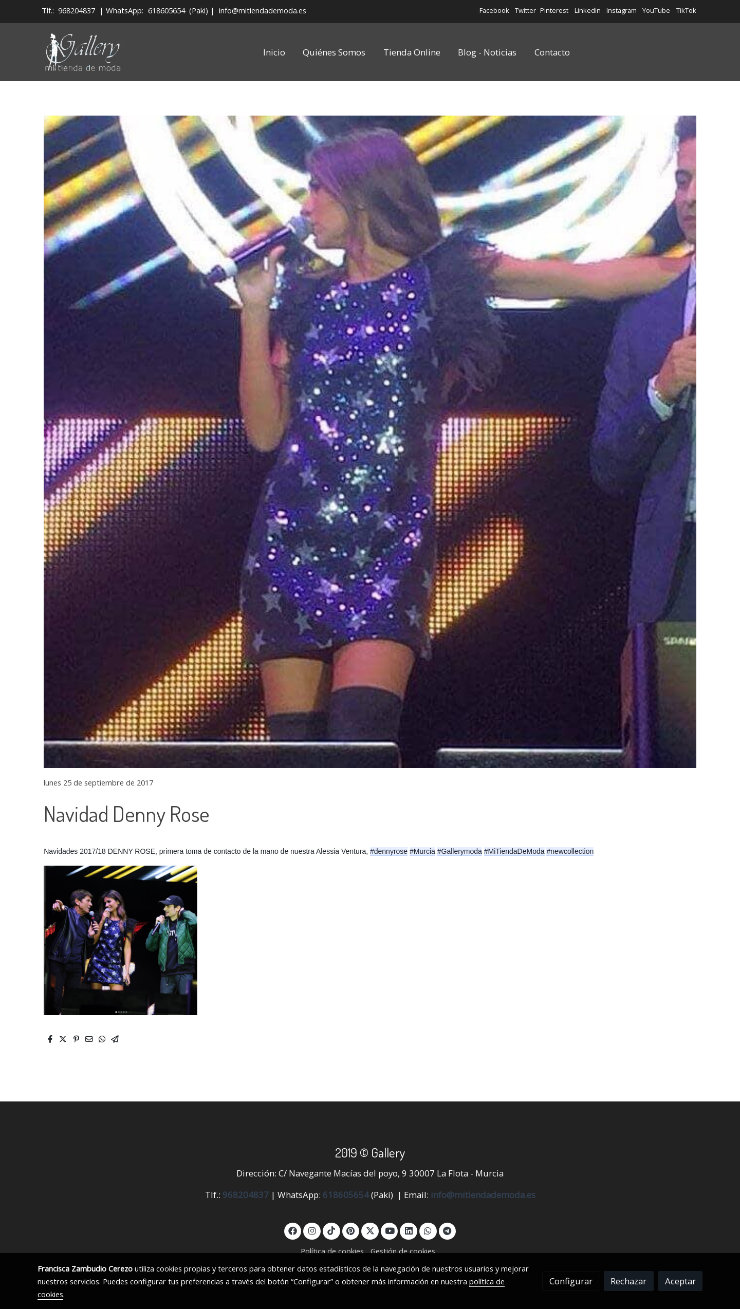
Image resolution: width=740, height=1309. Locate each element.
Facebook (494, 10)
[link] (84, 52)
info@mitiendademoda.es (262, 10)
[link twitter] (370, 1230)
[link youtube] (390, 1230)
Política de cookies (332, 1251)
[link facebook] (293, 1230)
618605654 (166, 10)
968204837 (76, 10)
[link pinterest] (350, 1230)
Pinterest (554, 10)
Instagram (621, 10)
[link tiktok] (331, 1230)
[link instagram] (312, 1230)
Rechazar (628, 1281)
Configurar (571, 1281)
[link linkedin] (408, 1230)
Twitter (525, 10)
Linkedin (588, 10)
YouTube (656, 10)
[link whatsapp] (428, 1230)
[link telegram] (447, 1230)
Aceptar (680, 1281)
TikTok (686, 10)
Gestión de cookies (403, 1251)
